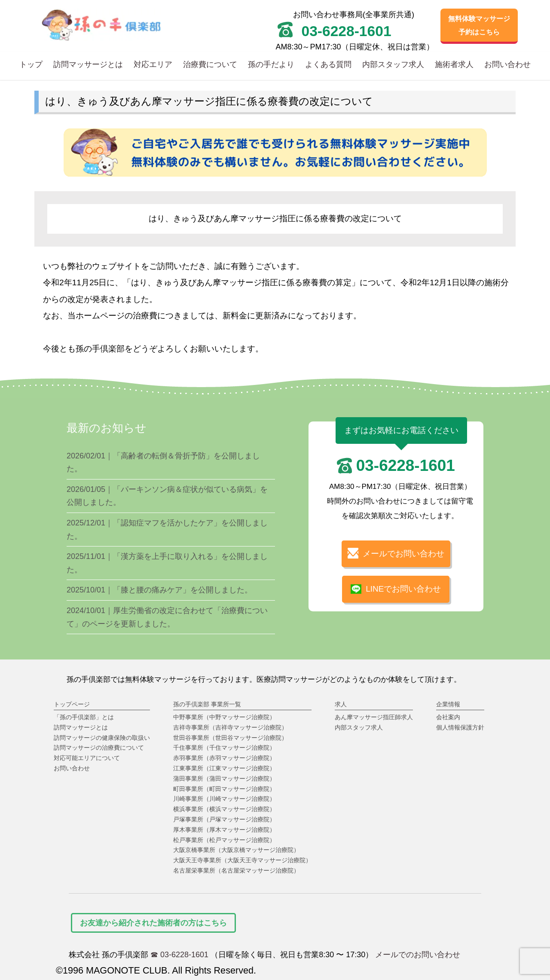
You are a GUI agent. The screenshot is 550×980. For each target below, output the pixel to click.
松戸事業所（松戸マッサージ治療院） (224, 840)
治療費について (210, 64)
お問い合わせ (507, 64)
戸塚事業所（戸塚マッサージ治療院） (224, 819)
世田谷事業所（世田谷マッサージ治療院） (230, 737)
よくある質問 (328, 64)
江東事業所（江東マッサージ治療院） (224, 768)
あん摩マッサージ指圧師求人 (374, 717)
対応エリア (153, 64)
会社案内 (448, 717)
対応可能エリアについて (87, 757)
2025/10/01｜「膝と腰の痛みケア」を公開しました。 (159, 590)
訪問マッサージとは (88, 64)
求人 (341, 704)
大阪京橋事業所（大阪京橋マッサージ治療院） (236, 849)
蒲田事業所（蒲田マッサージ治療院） (224, 778)
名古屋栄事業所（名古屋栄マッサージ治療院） (236, 870)
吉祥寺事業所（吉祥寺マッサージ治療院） (230, 727)
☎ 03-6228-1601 (179, 954)
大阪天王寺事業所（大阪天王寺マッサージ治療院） (242, 860)
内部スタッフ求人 (393, 64)
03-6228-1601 (405, 465)
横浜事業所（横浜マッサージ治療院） (224, 809)
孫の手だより (271, 64)
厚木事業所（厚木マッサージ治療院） (224, 829)
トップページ (72, 704)
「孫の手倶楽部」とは (84, 717)
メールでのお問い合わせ (417, 954)
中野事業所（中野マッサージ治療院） (224, 717)
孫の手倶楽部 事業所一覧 (207, 704)
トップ (31, 64)
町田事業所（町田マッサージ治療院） (224, 788)
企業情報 (448, 704)
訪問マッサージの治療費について (99, 747)
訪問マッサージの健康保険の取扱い (102, 737)
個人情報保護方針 (460, 727)
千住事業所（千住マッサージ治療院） (224, 747)
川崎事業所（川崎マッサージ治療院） (224, 798)
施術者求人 (454, 64)
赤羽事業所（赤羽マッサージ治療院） (224, 757)
